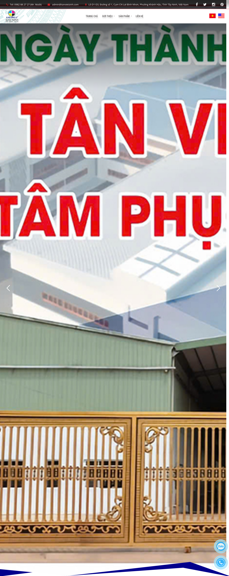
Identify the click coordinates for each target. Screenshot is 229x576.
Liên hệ (139, 16)
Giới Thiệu (107, 16)
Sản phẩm (124, 16)
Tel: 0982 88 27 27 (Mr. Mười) (23, 4)
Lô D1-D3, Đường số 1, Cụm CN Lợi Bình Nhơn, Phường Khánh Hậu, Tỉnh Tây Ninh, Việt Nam (136, 4)
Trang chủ (92, 16)
